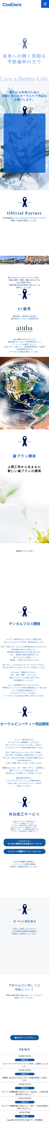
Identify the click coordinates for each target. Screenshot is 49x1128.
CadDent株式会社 (14, 5)
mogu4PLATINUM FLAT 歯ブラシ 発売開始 (24, 1120)
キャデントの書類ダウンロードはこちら (24, 851)
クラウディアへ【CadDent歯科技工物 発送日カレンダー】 (24, 842)
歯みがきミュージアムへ (25, 1038)
